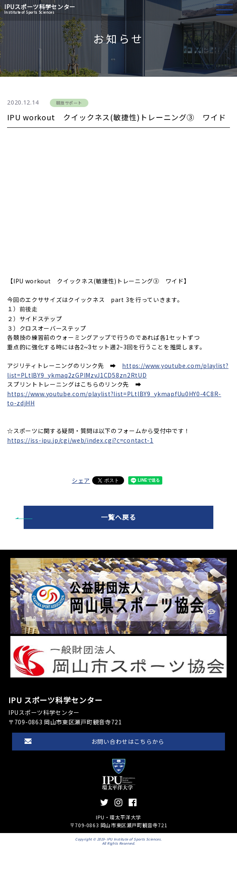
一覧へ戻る (118, 517)
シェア (81, 480)
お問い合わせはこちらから (127, 741)
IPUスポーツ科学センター (40, 8)
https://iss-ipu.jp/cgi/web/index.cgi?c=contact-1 (80, 440)
